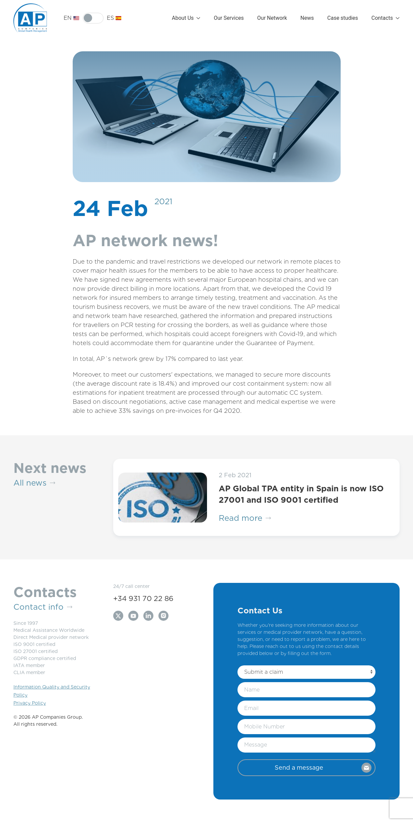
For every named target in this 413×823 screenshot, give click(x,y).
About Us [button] (186, 18)
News (307, 18)
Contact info (42, 607)
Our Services (229, 18)
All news (34, 483)
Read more (245, 518)
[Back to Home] (30, 18)
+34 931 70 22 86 (143, 598)
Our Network (272, 18)
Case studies (342, 18)
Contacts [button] (385, 18)
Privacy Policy (29, 703)
